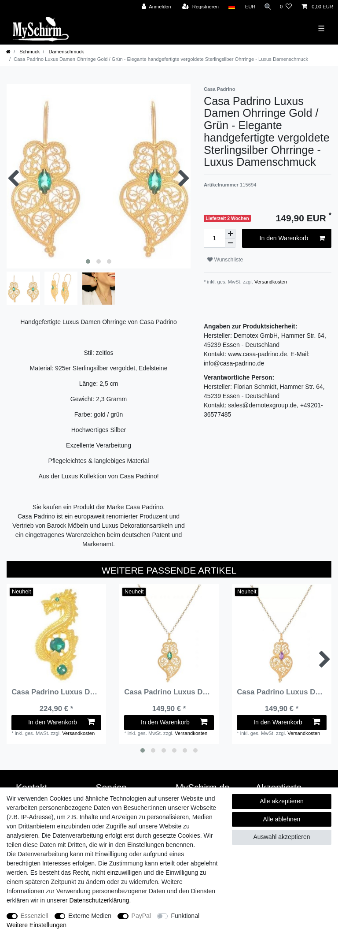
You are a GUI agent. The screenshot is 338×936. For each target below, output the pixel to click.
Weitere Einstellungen (36, 925)
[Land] (228, 7)
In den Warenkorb (292, 238)
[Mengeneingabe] (214, 238)
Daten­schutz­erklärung (99, 900)
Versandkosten (270, 281)
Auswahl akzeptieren (281, 836)
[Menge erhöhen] (230, 234)
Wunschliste (225, 260)
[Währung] (247, 7)
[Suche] (266, 7)
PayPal (141, 915)
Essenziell (34, 915)
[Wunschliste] (286, 7)
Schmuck (29, 51)
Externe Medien (89, 915)
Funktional (185, 915)
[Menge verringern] (230, 243)
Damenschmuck (65, 51)
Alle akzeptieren (282, 801)
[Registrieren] (197, 7)
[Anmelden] (153, 7)
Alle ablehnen (282, 819)
